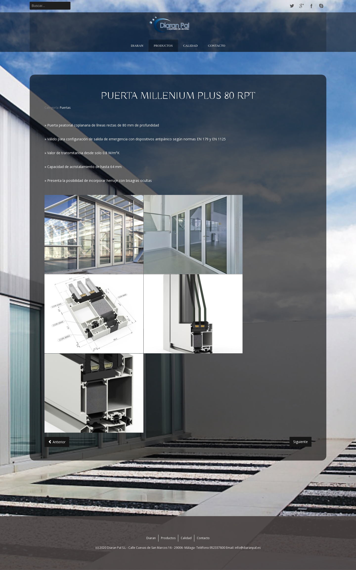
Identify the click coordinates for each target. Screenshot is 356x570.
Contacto (216, 45)
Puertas (65, 108)
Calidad (190, 45)
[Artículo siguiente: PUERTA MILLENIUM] (300, 442)
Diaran (137, 45)
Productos (163, 45)
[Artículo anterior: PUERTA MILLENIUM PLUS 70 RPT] (56, 442)
